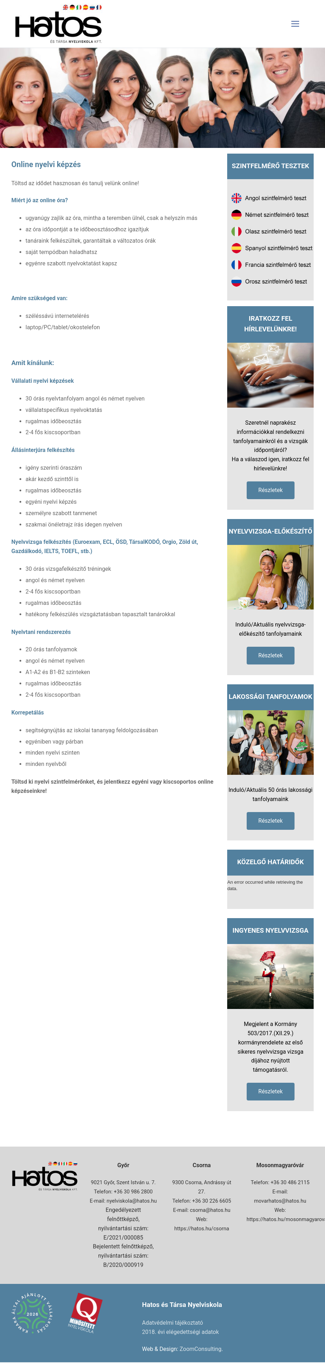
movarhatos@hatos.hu (280, 1201)
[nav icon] (295, 23)
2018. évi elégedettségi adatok (180, 1332)
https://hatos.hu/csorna (201, 1228)
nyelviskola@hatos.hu (132, 1201)
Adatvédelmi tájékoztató (172, 1322)
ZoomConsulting (201, 1349)
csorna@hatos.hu (210, 1210)
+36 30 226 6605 (211, 1201)
